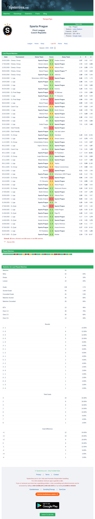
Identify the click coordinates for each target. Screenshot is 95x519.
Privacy (38, 474)
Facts (37, 14)
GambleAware (34, 489)
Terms (47, 474)
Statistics (28, 14)
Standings (17, 14)
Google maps (77, 36)
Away (42, 43)
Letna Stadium (77, 29)
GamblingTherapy (49, 489)
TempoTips (47, 19)
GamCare (62, 489)
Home (37, 43)
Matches (6, 14)
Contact (56, 474)
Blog (45, 14)
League (29, 43)
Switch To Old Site (47, 514)
